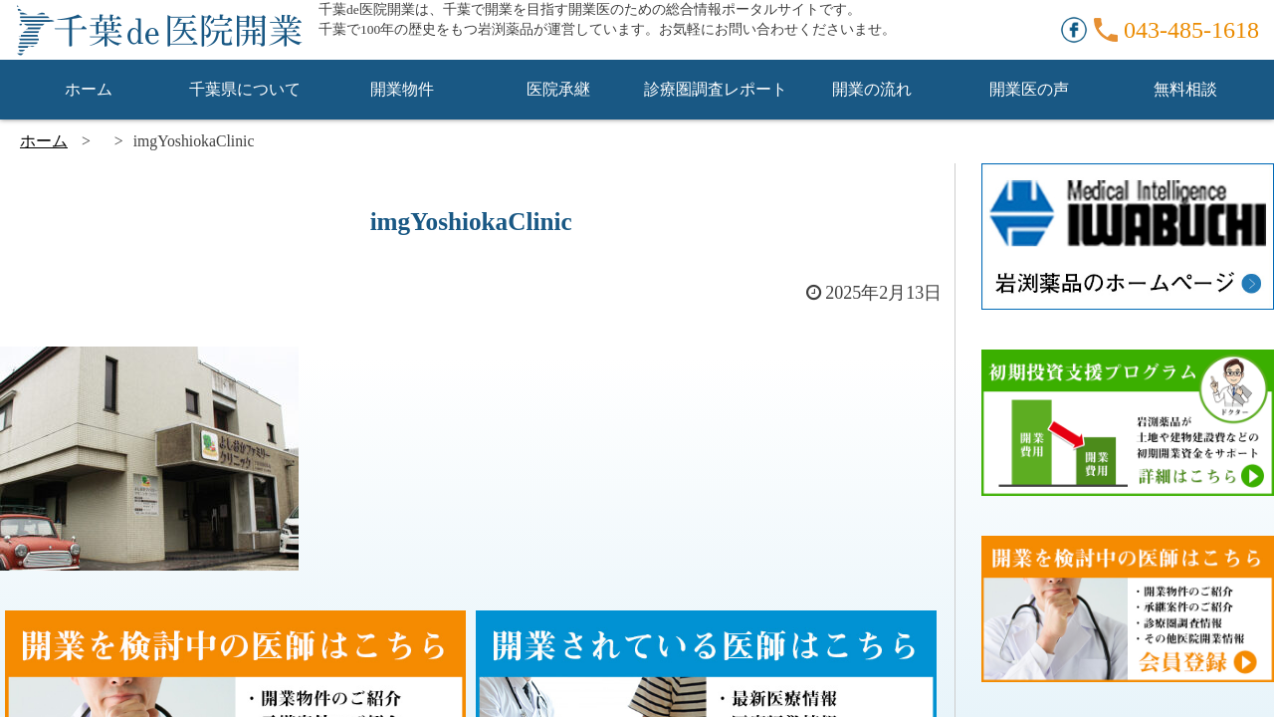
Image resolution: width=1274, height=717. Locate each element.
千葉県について (245, 89)
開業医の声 (1029, 89)
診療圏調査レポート (715, 89)
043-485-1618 (1191, 30)
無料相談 (1185, 89)
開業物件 (402, 89)
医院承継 (558, 89)
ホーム (88, 89)
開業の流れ (872, 89)
